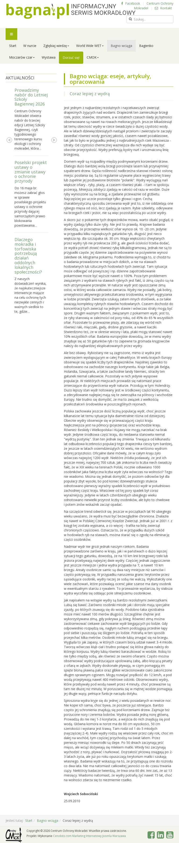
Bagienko (146, 45)
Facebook (130, 3)
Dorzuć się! (71, 57)
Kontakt (163, 8)
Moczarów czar (22, 57)
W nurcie (29, 45)
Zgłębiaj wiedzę (56, 45)
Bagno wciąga (121, 45)
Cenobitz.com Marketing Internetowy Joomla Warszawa (89, 836)
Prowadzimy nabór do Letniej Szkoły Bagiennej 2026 (31, 97)
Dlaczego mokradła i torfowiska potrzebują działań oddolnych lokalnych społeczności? (28, 256)
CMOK (93, 57)
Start (12, 45)
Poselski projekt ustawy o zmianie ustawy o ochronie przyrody (30, 172)
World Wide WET (90, 45)
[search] (150, 19)
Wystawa (48, 57)
